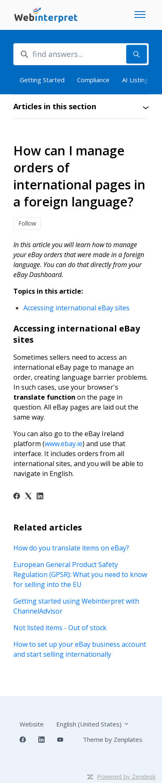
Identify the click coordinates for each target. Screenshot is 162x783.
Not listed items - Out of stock (60, 627)
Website (32, 724)
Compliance (93, 80)
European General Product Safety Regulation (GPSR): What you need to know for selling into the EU (80, 574)
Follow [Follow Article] (27, 223)
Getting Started (42, 80)
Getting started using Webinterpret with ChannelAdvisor (76, 606)
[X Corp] (28, 496)
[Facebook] (16, 496)
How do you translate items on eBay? (71, 547)
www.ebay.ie (63, 443)
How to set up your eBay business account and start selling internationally (79, 649)
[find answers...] (81, 54)
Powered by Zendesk (126, 776)
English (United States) (93, 724)
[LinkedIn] (40, 496)
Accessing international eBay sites (76, 307)
